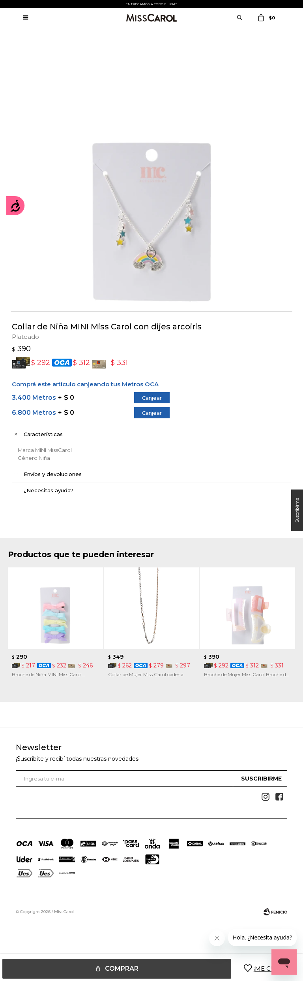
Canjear (152, 398)
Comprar (121, 968)
